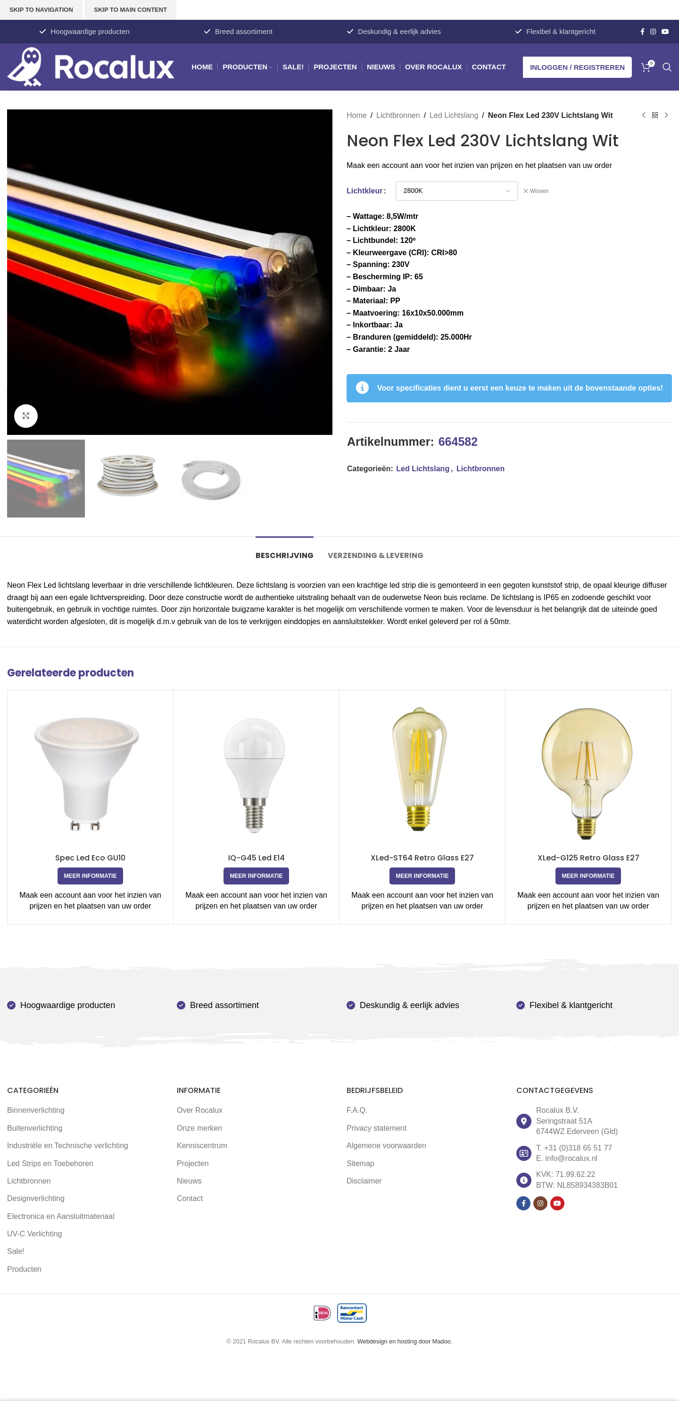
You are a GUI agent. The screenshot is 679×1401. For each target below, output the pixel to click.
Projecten (193, 1163)
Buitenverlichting (34, 1128)
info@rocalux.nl (572, 1158)
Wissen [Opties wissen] (539, 191)
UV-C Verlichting (34, 1234)
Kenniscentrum (202, 1146)
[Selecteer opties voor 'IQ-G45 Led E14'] (257, 875)
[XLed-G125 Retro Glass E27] (588, 773)
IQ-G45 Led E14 (256, 857)
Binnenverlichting (36, 1110)
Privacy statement (376, 1128)
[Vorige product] (643, 115)
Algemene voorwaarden (386, 1146)
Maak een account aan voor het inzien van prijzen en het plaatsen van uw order (479, 165)
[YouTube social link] (665, 31)
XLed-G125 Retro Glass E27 (588, 857)
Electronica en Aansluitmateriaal (61, 1216)
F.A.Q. (357, 1110)
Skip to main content (130, 9)
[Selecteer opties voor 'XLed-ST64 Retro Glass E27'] (422, 875)
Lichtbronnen (398, 115)
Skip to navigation (41, 9)
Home (357, 115)
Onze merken (199, 1128)
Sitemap (360, 1163)
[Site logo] (90, 66)
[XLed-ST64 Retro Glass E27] (422, 773)
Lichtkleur (364, 191)
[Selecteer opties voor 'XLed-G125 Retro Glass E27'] (588, 875)
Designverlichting (36, 1198)
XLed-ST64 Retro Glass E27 (422, 857)
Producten (24, 1269)
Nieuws (189, 1181)
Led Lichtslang (454, 115)
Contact (190, 1198)
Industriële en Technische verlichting (67, 1146)
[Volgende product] (666, 115)
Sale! (15, 1251)
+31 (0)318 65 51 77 (578, 1148)
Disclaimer (364, 1181)
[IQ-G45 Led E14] (256, 773)
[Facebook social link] (642, 31)
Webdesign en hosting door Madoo (404, 1341)
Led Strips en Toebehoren (50, 1163)
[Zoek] (667, 67)
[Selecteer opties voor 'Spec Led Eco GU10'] (91, 875)
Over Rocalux (200, 1110)
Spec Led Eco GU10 (90, 857)
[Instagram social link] (653, 31)
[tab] (285, 550)
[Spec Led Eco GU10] (90, 773)
